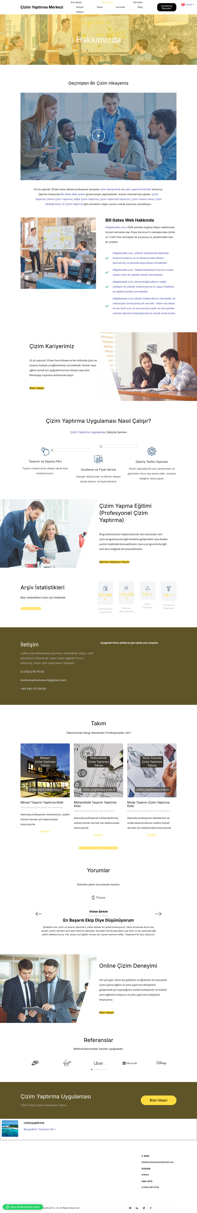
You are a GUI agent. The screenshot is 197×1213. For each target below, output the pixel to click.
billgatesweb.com (115, 227)
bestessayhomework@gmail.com (158, 1162)
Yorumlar (120, 7)
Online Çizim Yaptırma (60, 199)
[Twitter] (144, 1208)
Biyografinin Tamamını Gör (39, 1129)
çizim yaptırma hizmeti (138, 189)
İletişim (80, 12)
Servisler (138, 2)
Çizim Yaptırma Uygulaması (88, 432)
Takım (100, 7)
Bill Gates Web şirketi (72, 194)
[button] (98, 136)
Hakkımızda (107, 2)
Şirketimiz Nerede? (166, 7)
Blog (140, 7)
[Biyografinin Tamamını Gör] (55, 1129)
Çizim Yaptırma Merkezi (42, 7)
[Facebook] (151, 1208)
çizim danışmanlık (110, 189)
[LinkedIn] (137, 1208)
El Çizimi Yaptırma (72, 204)
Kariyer (80, 7)
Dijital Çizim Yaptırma (86, 199)
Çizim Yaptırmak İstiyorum (115, 199)
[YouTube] (130, 1208)
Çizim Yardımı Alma (142, 199)
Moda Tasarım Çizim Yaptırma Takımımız (148, 810)
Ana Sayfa (76, 2)
